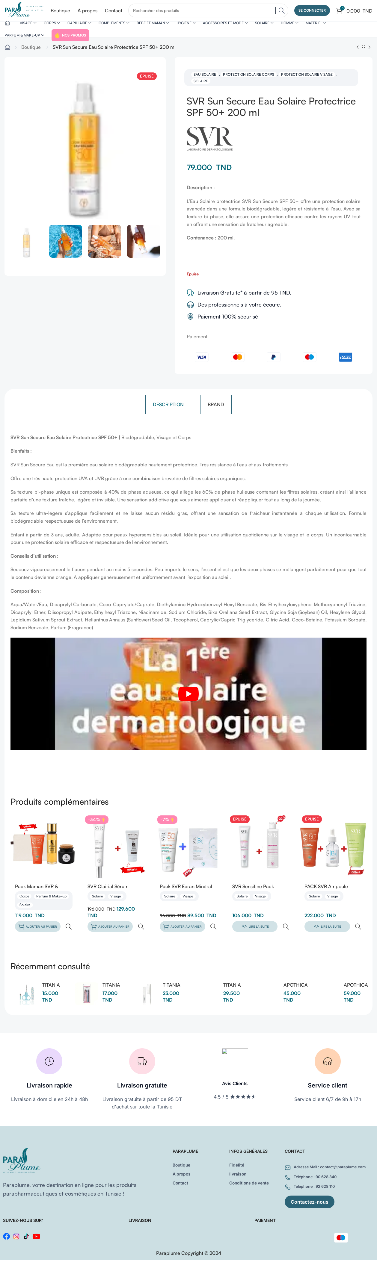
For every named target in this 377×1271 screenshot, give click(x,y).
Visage (115, 908)
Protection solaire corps (248, 85)
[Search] (211, 12)
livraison (239, 1173)
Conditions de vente (252, 1181)
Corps (24, 908)
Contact (182, 1181)
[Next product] (370, 59)
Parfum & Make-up (51, 908)
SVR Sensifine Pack (253, 897)
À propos (183, 1173)
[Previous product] (358, 59)
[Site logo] (27, 11)
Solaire (201, 92)
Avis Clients (235, 1084)
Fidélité (237, 1164)
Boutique (31, 58)
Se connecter (312, 12)
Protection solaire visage (307, 85)
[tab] (168, 415)
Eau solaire (205, 85)
